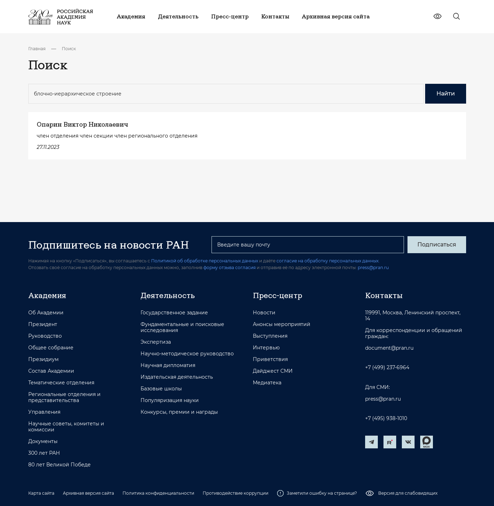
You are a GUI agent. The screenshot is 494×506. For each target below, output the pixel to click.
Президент (42, 324)
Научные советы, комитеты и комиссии (66, 427)
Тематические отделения (61, 383)
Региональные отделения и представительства (64, 397)
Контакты (384, 295)
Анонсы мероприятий (281, 324)
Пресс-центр (277, 295)
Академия (47, 295)
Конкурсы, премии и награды (179, 412)
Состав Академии (51, 371)
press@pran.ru (373, 267)
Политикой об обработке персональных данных (204, 260)
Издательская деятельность (177, 377)
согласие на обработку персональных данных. (328, 260)
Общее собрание (50, 348)
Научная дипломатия (168, 365)
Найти (445, 93)
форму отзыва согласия (229, 267)
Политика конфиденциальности (158, 493)
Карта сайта (41, 493)
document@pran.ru (389, 348)
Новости (264, 313)
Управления (44, 412)
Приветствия (270, 359)
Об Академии (46, 313)
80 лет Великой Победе (59, 465)
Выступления (270, 336)
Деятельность (168, 295)
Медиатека (267, 383)
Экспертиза (156, 342)
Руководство (45, 336)
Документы (43, 441)
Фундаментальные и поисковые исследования (182, 327)
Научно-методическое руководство (187, 354)
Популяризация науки (170, 400)
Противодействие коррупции (235, 493)
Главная (37, 48)
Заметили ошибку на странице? (317, 493)
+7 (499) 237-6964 (387, 368)
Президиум (43, 359)
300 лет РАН (44, 453)
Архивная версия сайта (88, 493)
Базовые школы (161, 389)
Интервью (266, 348)
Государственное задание (174, 313)
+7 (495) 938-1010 (386, 418)
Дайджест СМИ (273, 371)
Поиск (69, 48)
